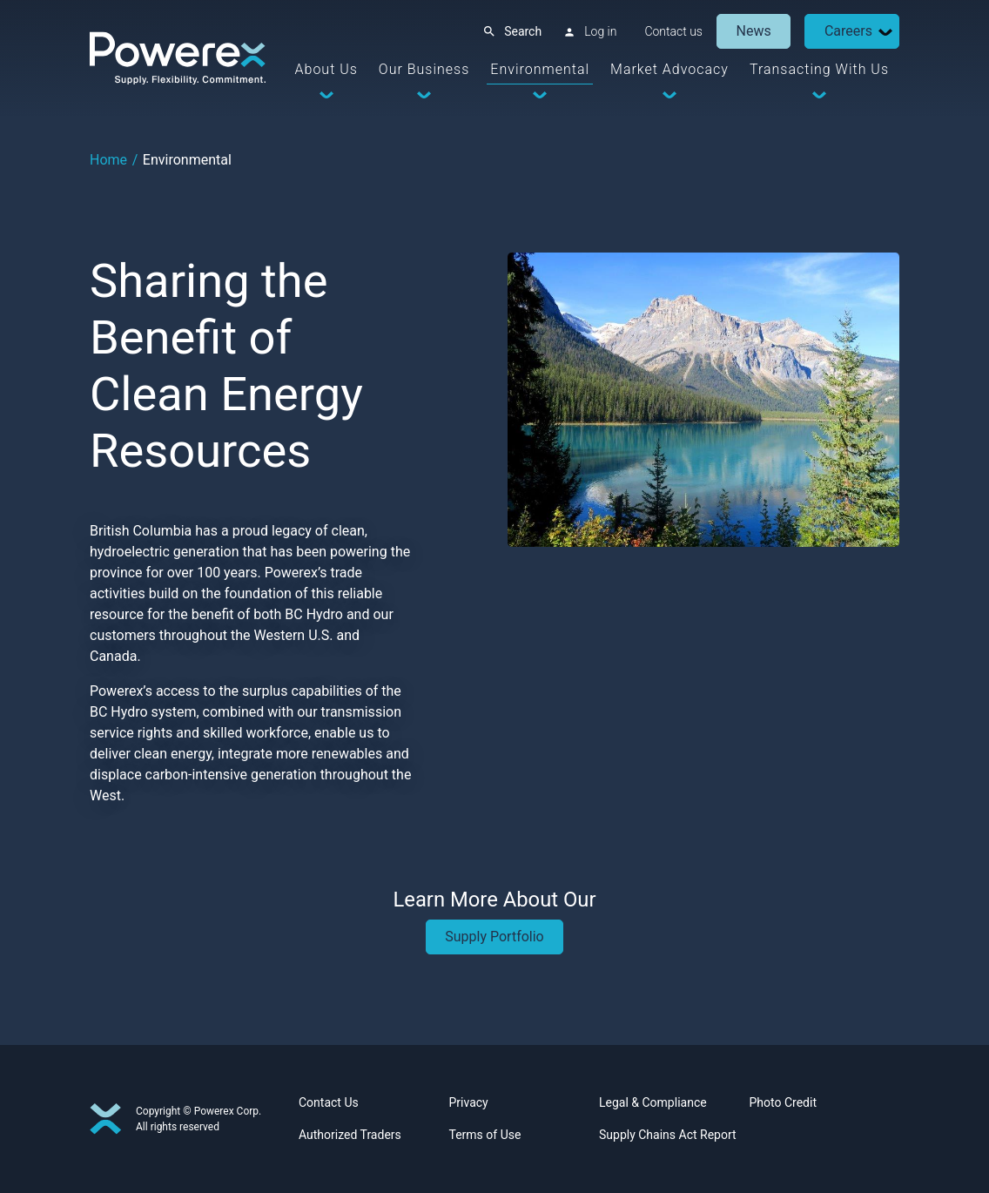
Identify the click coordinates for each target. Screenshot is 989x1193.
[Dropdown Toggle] (885, 31)
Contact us (673, 31)
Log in (600, 31)
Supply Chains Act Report (668, 1135)
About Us (326, 69)
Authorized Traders (350, 1135)
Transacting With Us (819, 69)
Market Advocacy (669, 69)
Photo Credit (783, 1102)
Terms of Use (485, 1135)
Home (108, 160)
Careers (848, 31)
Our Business (424, 69)
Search (523, 31)
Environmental (539, 69)
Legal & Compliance (653, 1102)
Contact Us (329, 1102)
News (754, 31)
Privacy (468, 1102)
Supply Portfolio (494, 936)
